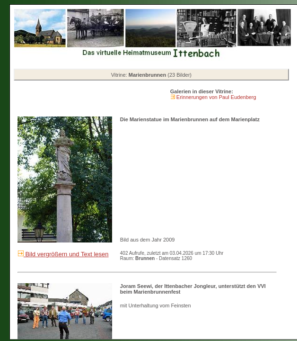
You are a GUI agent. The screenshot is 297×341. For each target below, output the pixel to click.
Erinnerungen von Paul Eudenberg (215, 97)
